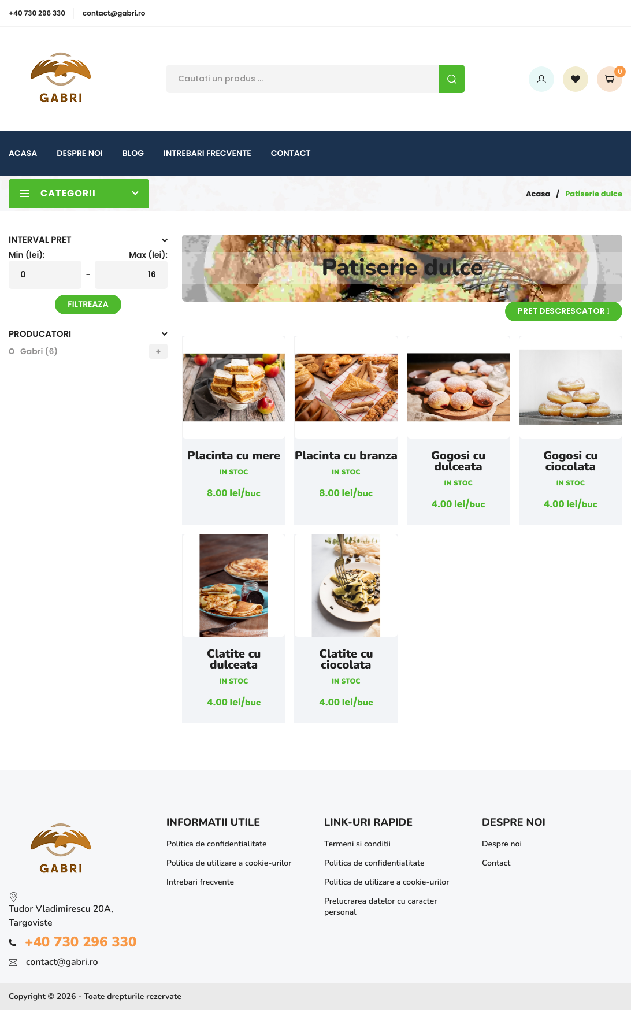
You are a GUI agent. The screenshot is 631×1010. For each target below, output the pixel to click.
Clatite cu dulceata (234, 660)
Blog (133, 153)
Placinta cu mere (233, 456)
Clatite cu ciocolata (346, 660)
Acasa (23, 153)
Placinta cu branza (346, 456)
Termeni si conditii (357, 843)
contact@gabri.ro (114, 13)
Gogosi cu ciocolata (570, 462)
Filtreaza (88, 304)
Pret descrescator (564, 311)
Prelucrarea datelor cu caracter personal (380, 907)
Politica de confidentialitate (216, 843)
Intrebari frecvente (207, 153)
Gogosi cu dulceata (458, 462)
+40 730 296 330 (37, 13)
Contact (291, 153)
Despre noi (79, 153)
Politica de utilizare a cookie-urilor (228, 862)
